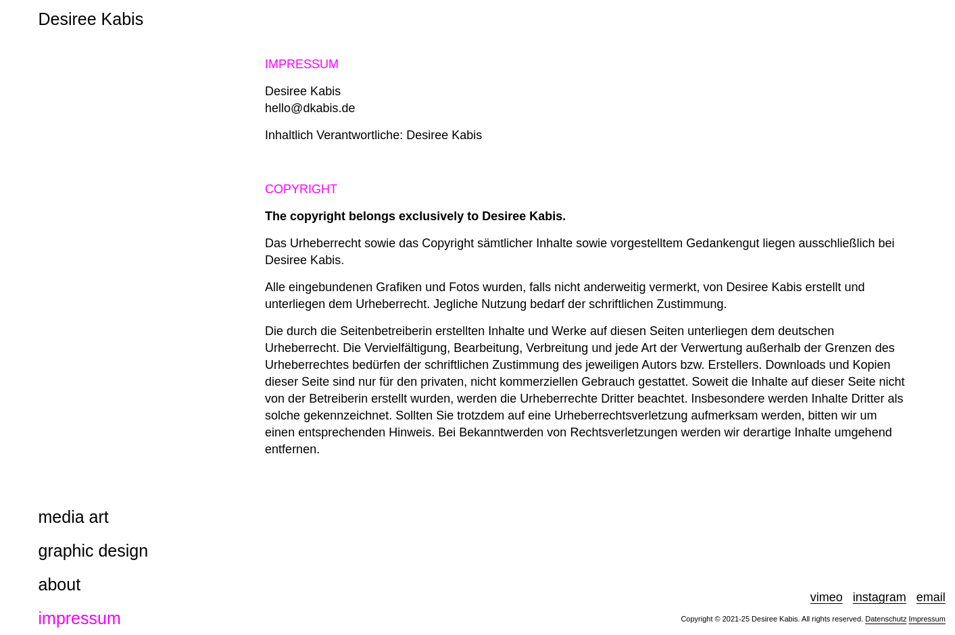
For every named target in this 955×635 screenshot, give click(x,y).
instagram (879, 597)
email (931, 597)
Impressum (926, 619)
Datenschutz (885, 619)
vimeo (826, 597)
